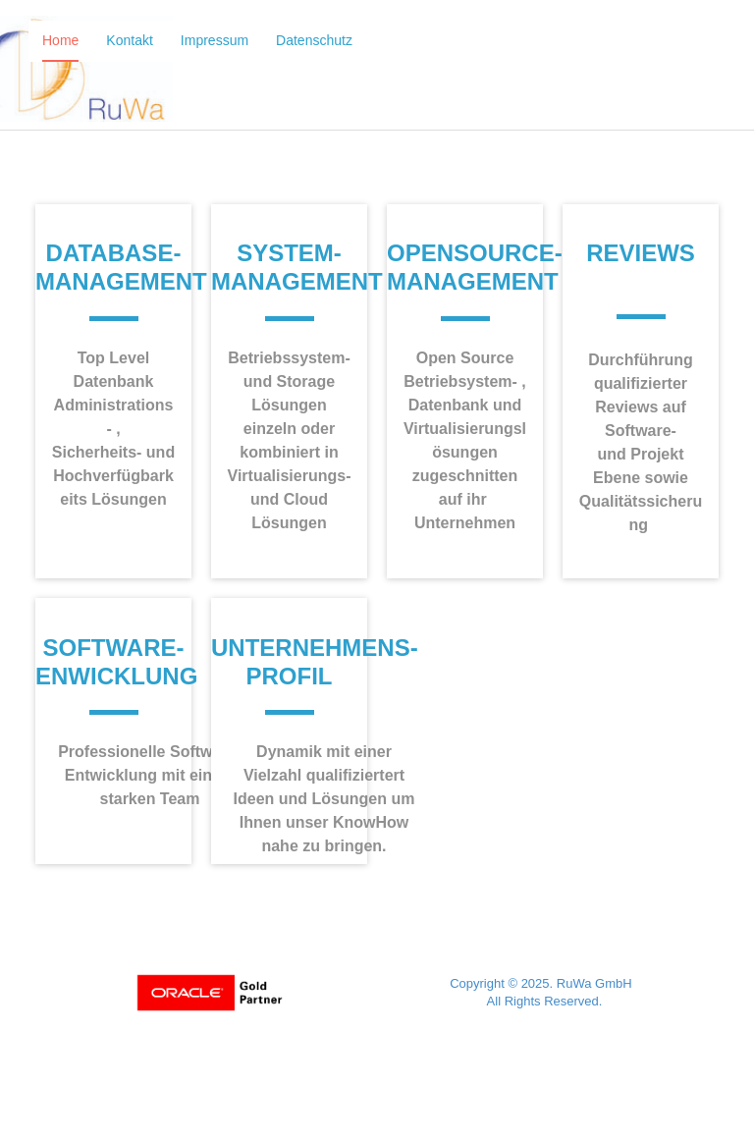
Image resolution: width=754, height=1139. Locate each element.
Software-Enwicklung (116, 661)
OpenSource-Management (475, 267)
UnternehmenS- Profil (314, 661)
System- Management (297, 267)
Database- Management (121, 267)
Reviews (640, 253)
